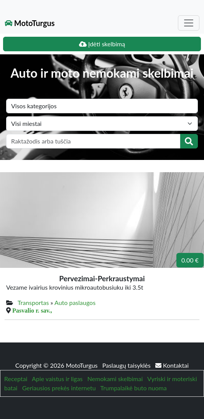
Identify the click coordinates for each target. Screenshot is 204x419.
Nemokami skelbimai (115, 378)
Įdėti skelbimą (102, 43)
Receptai (15, 378)
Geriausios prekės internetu (59, 387)
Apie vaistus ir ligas (57, 378)
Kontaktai (172, 365)
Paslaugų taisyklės (127, 365)
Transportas (33, 302)
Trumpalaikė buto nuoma (133, 387)
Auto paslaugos (74, 302)
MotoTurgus (30, 23)
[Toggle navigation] (188, 23)
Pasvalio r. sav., (32, 310)
